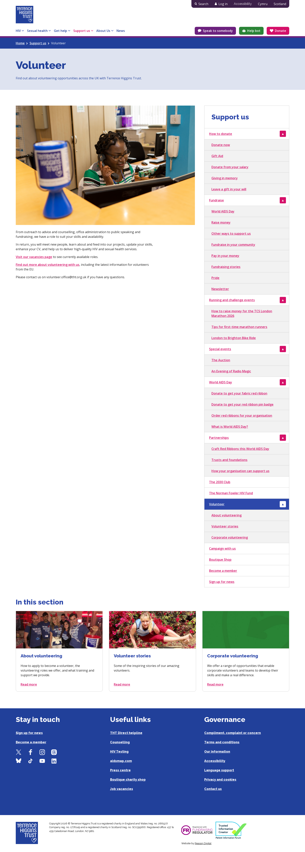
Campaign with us (222, 548)
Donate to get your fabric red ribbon (239, 393)
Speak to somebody (218, 31)
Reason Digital (203, 843)
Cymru (262, 4)
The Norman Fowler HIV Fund (231, 493)
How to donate (220, 134)
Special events (220, 349)
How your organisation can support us (240, 471)
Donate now (220, 145)
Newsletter (220, 289)
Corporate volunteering (229, 537)
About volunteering (226, 515)
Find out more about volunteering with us (47, 264)
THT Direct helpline (126, 733)
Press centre (120, 770)
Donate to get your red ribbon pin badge (242, 404)
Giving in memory (224, 178)
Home (20, 43)
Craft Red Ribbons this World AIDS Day (240, 449)
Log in (223, 4)
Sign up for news (221, 582)
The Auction (220, 360)
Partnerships (219, 438)
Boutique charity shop (128, 779)
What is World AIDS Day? (229, 426)
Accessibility (243, 4)
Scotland (280, 4)
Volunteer (216, 504)
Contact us (213, 789)
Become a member (223, 571)
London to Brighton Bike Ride (233, 338)
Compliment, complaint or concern (232, 733)
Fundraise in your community (233, 244)
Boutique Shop (220, 559)
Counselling (120, 742)
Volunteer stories (224, 526)
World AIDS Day (222, 211)
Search (203, 4)
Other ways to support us (231, 233)
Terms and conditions (221, 742)
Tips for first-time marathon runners (239, 327)
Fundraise (216, 200)
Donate (280, 31)
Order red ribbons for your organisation (241, 415)
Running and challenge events (232, 300)
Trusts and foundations (229, 460)
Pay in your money (225, 256)
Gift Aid (217, 156)
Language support (219, 770)
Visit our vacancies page (34, 257)
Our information (217, 751)
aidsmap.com (121, 761)
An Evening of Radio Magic (231, 371)
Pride (215, 278)
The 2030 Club (219, 482)
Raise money (221, 222)
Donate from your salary (229, 167)
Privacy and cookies (220, 779)
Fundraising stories (225, 267)
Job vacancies (121, 789)
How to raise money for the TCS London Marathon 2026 (241, 313)
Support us (38, 43)
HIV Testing (119, 751)
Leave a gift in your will (228, 189)
